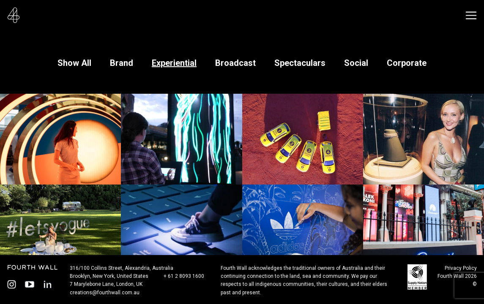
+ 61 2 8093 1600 (184, 276)
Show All (74, 63)
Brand (121, 63)
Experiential (174, 63)
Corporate (407, 63)
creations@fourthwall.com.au (104, 293)
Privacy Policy (461, 268)
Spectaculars (299, 63)
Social (356, 63)
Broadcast (235, 63)
